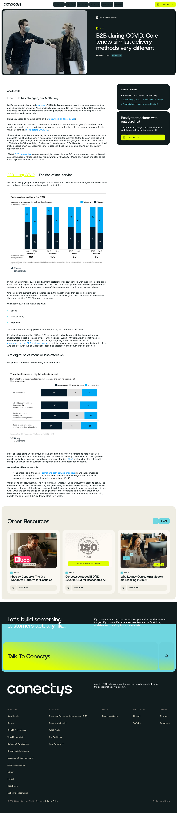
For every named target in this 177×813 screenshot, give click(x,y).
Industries (82, 4)
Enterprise (165, 723)
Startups (164, 716)
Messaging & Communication (20, 758)
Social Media (13, 716)
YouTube (137, 723)
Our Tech (71, 4)
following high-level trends (61, 119)
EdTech (10, 772)
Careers (118, 4)
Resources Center (110, 716)
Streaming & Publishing (18, 751)
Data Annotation (56, 744)
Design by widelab (161, 801)
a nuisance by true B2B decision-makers (27, 343)
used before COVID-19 (37, 129)
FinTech (11, 779)
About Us (95, 4)
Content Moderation (58, 723)
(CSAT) (70, 459)
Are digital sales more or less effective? (140, 104)
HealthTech (12, 786)
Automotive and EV (16, 765)
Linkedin (137, 716)
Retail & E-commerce (16, 730)
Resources (107, 4)
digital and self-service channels (58, 473)
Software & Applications (18, 744)
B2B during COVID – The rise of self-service (143, 99)
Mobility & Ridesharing (17, 793)
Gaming (11, 723)
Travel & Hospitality (16, 737)
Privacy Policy (51, 801)
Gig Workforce (55, 737)
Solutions (59, 4)
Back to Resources (108, 17)
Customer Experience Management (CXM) (68, 716)
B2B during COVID (20, 175)
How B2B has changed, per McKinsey (140, 95)
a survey (40, 105)
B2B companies (23, 154)
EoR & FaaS (54, 730)
